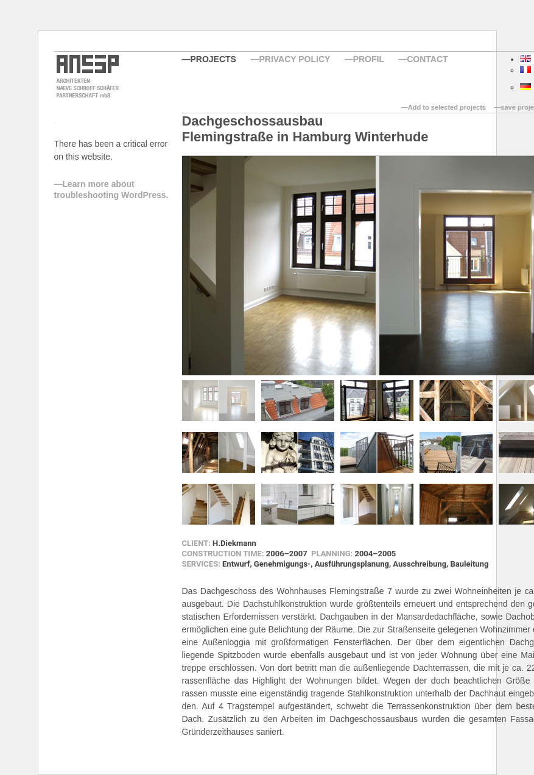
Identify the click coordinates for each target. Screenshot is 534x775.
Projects (213, 59)
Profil (368, 59)
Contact (427, 59)
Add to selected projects (447, 107)
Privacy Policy (294, 59)
